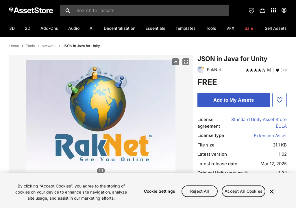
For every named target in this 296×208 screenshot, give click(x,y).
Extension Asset (270, 160)
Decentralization (119, 28)
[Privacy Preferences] (251, 10)
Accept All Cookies (243, 191)
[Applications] (273, 10)
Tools (211, 28)
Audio (73, 28)
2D (27, 28)
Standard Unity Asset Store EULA (259, 148)
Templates (185, 28)
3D (12, 28)
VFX (230, 28)
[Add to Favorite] (279, 125)
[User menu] (284, 10)
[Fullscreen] (185, 86)
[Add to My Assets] (233, 125)
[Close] (271, 191)
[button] (262, 10)
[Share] (175, 86)
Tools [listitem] (30, 71)
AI (92, 28)
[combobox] (144, 10)
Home (14, 71)
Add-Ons (49, 28)
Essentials (155, 28)
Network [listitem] (49, 71)
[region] (148, 190)
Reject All (199, 191)
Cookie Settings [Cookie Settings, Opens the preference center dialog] (159, 191)
